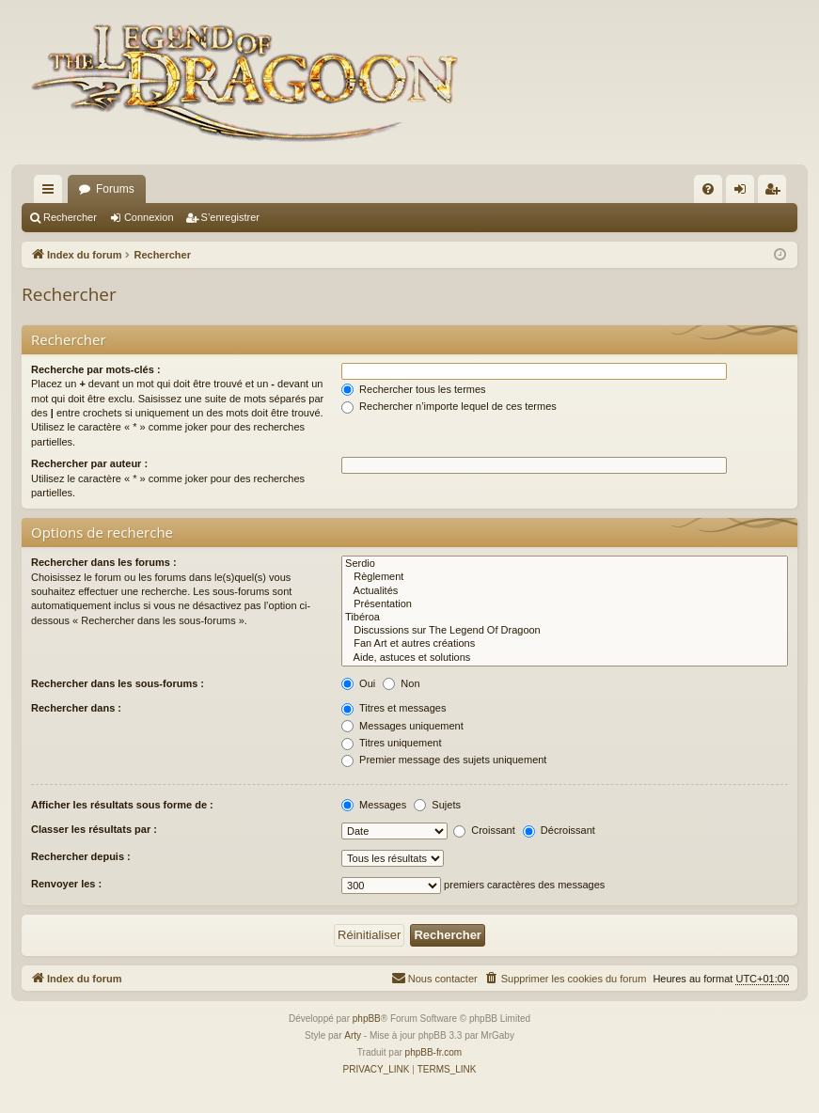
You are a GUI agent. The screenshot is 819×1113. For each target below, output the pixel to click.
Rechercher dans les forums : (104, 562)
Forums (115, 189)
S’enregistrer (230, 217)
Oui (358, 683)
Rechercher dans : (76, 707)
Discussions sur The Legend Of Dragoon (564, 630)
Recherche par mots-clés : (96, 369)
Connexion (149, 217)
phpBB (367, 1018)
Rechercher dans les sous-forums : (117, 683)
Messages (373, 804)
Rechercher (70, 217)
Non (401, 683)
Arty (352, 1035)
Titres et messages (393, 707)
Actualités (564, 591)
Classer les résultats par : (94, 829)
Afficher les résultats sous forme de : (122, 804)
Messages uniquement (402, 725)
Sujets (437, 804)
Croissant (484, 830)
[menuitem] (708, 189)
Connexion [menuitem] (744, 192)
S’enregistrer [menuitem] (776, 192)
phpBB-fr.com (434, 1052)
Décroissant (559, 830)
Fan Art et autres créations (564, 644)
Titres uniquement (391, 742)
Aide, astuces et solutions (564, 658)
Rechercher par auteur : (89, 463)
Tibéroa (564, 617)
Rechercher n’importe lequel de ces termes (449, 406)
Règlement (564, 577)
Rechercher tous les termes (413, 389)
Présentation (564, 604)
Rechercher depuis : (81, 856)
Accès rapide (51, 192)
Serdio (564, 564)
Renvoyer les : (66, 883)
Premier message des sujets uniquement (443, 759)
